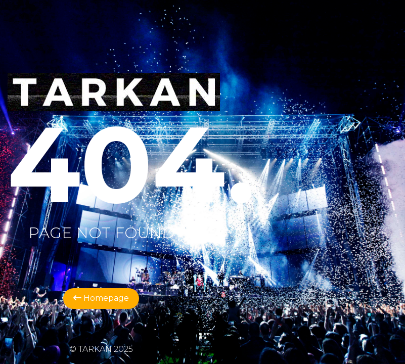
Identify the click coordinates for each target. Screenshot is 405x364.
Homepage (101, 298)
